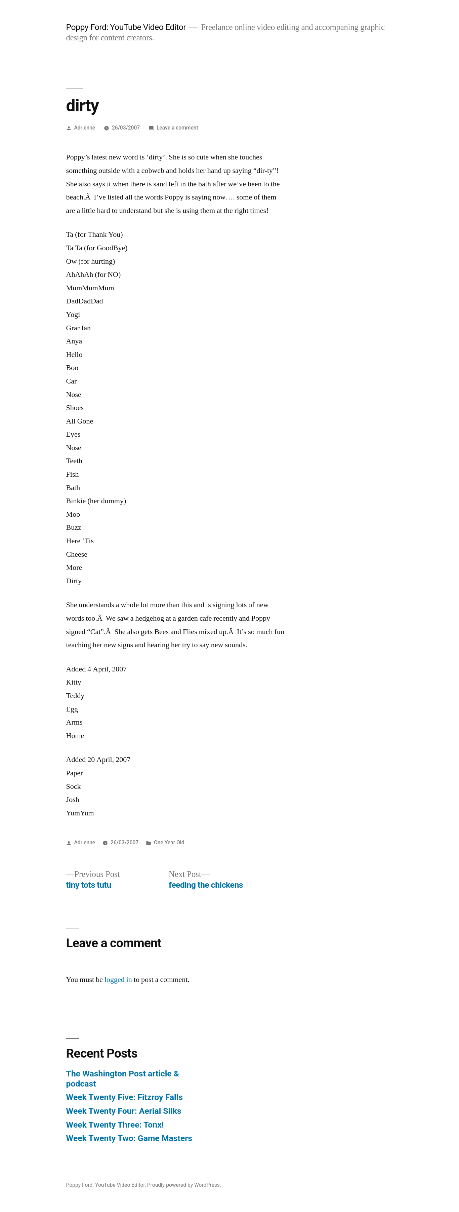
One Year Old (169, 842)
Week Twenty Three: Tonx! (115, 1125)
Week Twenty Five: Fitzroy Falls (124, 1097)
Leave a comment (177, 127)
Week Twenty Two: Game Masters (129, 1138)
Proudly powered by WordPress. (184, 1185)
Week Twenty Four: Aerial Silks (123, 1111)
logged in (118, 979)
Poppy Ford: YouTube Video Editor (126, 27)
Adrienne (84, 127)
